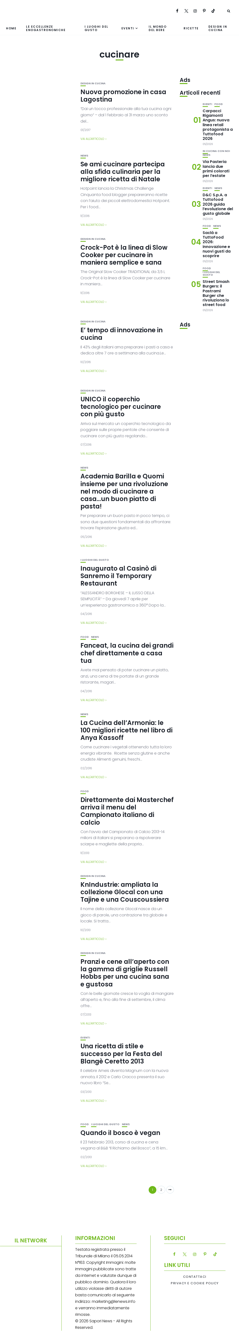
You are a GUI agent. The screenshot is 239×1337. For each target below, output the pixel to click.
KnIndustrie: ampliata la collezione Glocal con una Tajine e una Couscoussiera (124, 892)
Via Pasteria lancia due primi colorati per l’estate (216, 168)
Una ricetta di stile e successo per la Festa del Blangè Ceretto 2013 (121, 1053)
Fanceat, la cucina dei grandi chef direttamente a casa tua (126, 653)
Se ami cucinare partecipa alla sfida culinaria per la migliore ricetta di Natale (122, 171)
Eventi (127, 28)
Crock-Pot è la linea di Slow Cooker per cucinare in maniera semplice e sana (123, 255)
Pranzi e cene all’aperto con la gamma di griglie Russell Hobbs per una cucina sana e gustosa (124, 973)
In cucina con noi (216, 151)
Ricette (191, 28)
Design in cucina (217, 28)
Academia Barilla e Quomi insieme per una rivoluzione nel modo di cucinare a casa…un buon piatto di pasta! (124, 491)
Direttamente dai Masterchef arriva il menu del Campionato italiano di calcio (127, 811)
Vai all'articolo (92, 139)
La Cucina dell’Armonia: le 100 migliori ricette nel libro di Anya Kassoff (126, 730)
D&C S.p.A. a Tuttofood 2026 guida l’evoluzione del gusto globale (218, 204)
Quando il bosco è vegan (120, 1132)
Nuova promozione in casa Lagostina (123, 96)
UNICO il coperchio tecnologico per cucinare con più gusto (120, 406)
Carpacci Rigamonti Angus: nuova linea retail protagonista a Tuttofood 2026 (218, 124)
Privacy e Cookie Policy (195, 1283)
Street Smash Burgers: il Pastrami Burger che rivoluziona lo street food (216, 293)
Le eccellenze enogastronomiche (46, 28)
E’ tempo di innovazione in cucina (121, 334)
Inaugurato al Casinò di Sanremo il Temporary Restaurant (118, 576)
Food (84, 637)
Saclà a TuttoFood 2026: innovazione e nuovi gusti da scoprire (217, 244)
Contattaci (194, 1276)
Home (11, 28)
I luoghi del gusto (96, 28)
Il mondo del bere (157, 28)
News (84, 155)
